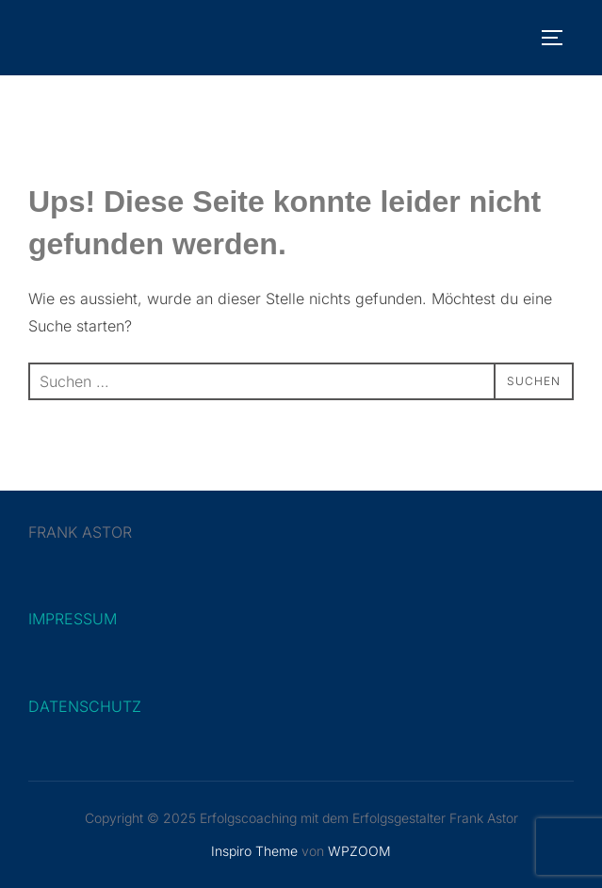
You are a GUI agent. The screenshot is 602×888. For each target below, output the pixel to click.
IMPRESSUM (72, 618)
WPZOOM (359, 851)
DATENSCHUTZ (84, 706)
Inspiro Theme (254, 851)
